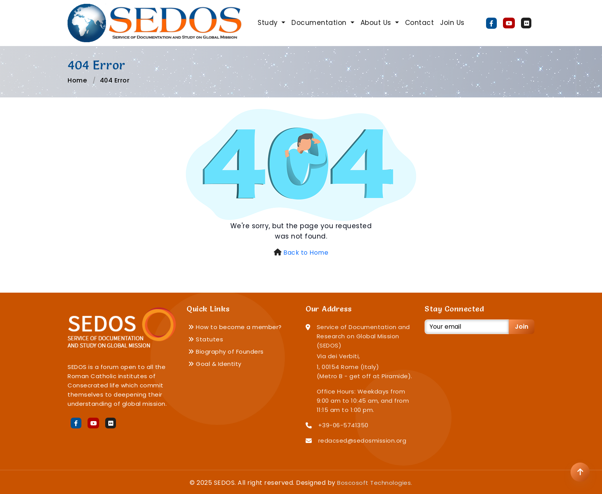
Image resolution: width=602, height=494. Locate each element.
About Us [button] (377, 22)
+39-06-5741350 (343, 425)
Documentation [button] (320, 22)
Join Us (452, 22)
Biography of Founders (226, 351)
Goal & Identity (214, 364)
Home (77, 80)
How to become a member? (235, 327)
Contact (419, 22)
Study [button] (269, 22)
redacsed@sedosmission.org (362, 440)
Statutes (205, 339)
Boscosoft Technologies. (374, 483)
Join (521, 326)
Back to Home (305, 252)
